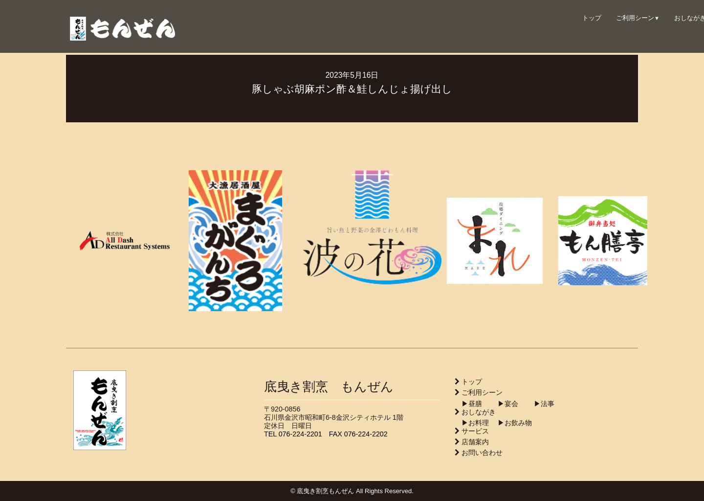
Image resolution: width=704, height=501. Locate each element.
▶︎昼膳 (468, 404)
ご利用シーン (638, 18)
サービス (475, 431)
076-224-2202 (366, 434)
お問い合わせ (482, 452)
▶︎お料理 (472, 423)
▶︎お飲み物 (511, 423)
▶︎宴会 (501, 404)
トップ (591, 18)
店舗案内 (475, 442)
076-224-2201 (300, 434)
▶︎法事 (537, 404)
